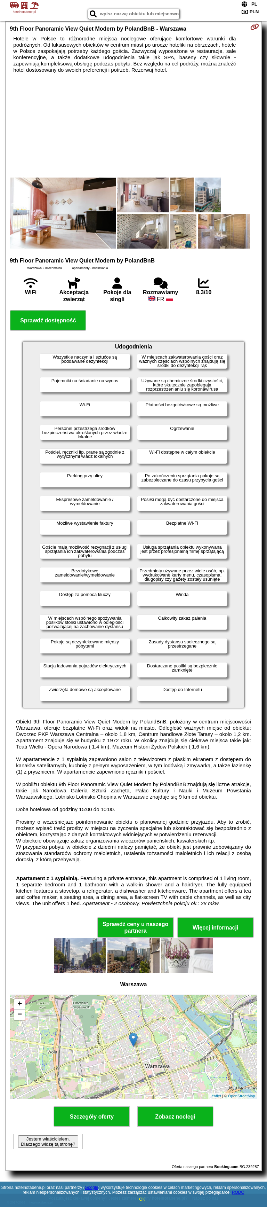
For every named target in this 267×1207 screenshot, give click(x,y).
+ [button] (19, 1004)
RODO (238, 1192)
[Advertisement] (133, 125)
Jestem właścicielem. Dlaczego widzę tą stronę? (48, 1141)
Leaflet (215, 1096)
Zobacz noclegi (175, 1117)
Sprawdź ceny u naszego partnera (135, 927)
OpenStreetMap (241, 1096)
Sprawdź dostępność (48, 320)
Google (91, 1187)
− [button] (19, 1015)
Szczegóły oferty (92, 1117)
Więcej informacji (215, 928)
